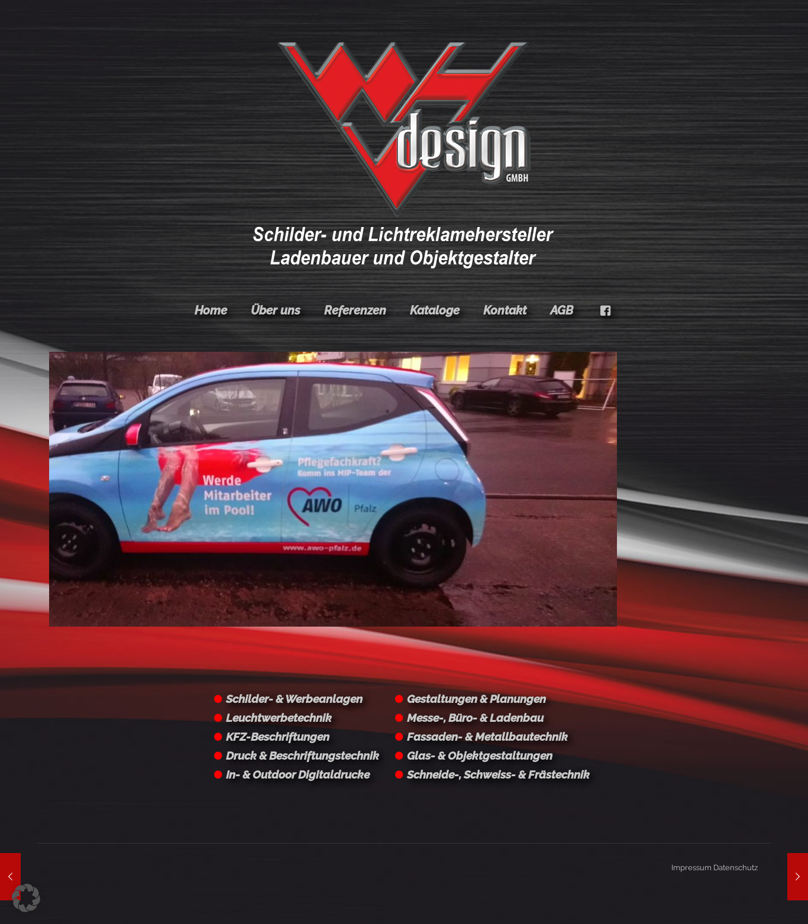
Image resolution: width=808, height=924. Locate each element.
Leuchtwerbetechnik (279, 717)
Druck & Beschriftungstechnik (302, 755)
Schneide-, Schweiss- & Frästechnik (498, 774)
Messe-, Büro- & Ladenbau (475, 717)
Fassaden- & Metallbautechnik (487, 736)
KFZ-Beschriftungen (277, 736)
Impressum (691, 867)
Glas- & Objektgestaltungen (479, 755)
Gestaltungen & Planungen (476, 698)
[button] (26, 898)
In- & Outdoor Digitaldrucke (298, 774)
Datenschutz (735, 867)
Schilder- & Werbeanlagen (294, 698)
